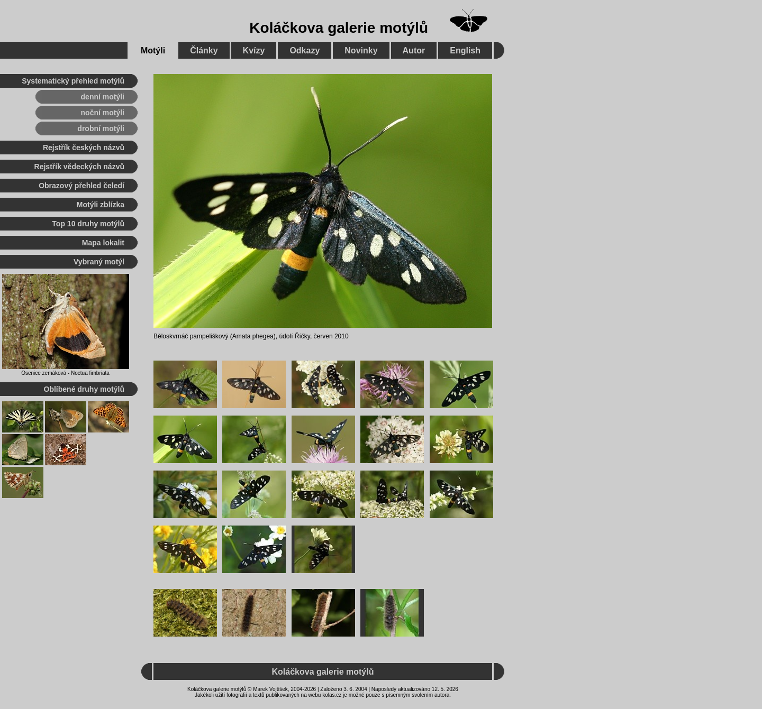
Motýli (153, 50)
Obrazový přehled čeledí (81, 185)
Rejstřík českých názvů (83, 147)
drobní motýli (100, 128)
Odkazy (304, 50)
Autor (414, 50)
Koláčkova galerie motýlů (338, 28)
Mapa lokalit (103, 242)
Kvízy (254, 50)
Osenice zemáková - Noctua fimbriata (65, 373)
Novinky (360, 50)
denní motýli (102, 97)
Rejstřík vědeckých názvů (79, 166)
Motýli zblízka (100, 204)
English (465, 50)
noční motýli (102, 112)
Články (203, 50)
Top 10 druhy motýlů (88, 223)
